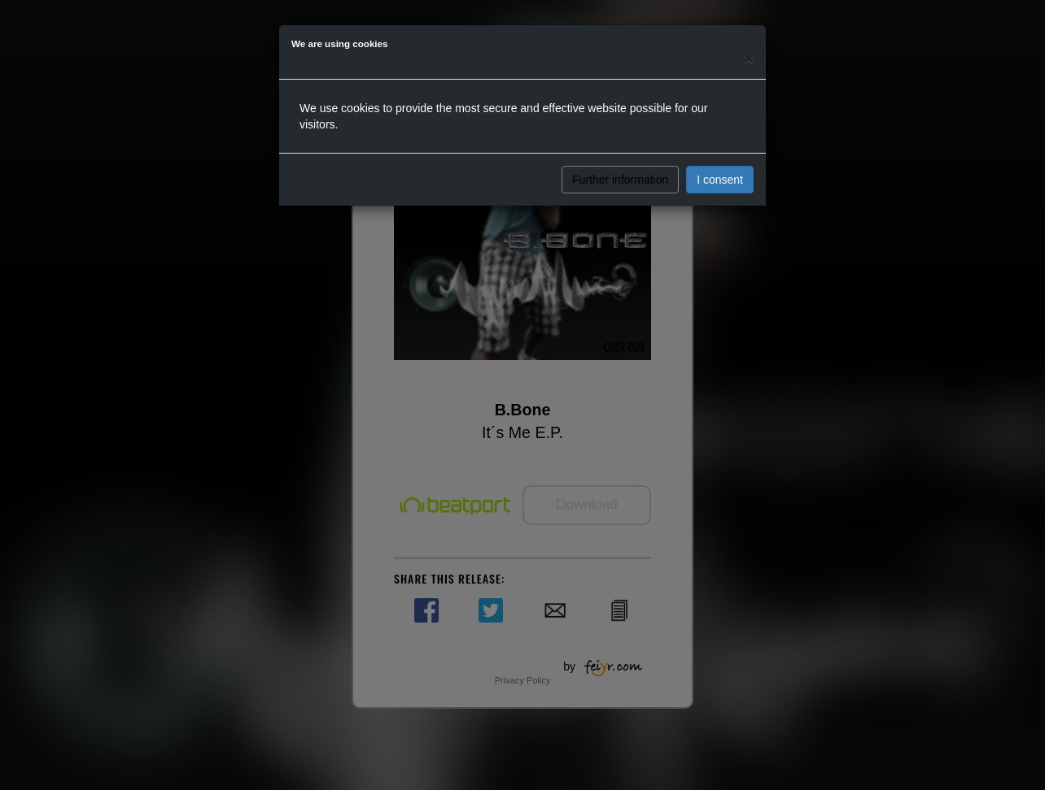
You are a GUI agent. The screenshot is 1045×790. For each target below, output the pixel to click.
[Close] (749, 58)
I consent (720, 179)
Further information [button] (620, 179)
